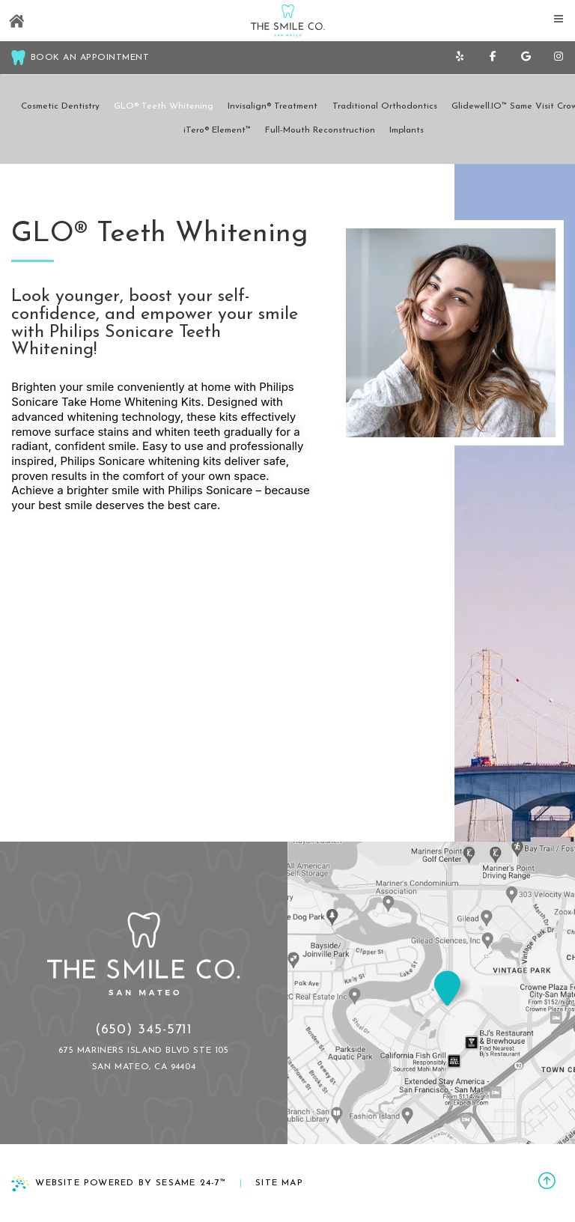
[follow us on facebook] (492, 57)
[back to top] (547, 1183)
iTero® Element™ (217, 130)
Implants (406, 130)
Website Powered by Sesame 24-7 (118, 1183)
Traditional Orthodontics (384, 106)
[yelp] (459, 57)
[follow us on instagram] (558, 57)
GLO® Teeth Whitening (163, 106)
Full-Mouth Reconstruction (320, 130)
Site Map (279, 1183)
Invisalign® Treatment (272, 106)
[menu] (558, 16)
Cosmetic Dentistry (60, 106)
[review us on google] (525, 57)
